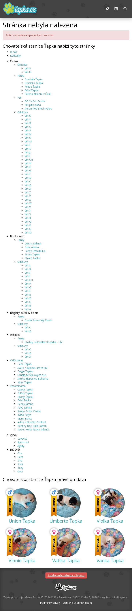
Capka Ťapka (25, 389)
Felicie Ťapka (32, 86)
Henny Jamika (25, 404)
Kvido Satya (24, 415)
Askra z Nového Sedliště (31, 422)
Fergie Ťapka (25, 371)
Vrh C (28, 181)
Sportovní (23, 442)
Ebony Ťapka (25, 397)
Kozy (20, 468)
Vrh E (28, 166)
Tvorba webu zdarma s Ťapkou (66, 575)
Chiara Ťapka (32, 258)
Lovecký (22, 438)
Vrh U (28, 72)
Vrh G (28, 170)
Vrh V (28, 68)
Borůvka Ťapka (34, 79)
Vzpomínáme (18, 386)
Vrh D (28, 177)
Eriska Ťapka (32, 254)
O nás (13, 52)
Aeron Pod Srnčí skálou (38, 108)
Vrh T (28, 119)
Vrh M (28, 141)
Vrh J (27, 152)
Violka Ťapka (110, 521)
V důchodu (16, 360)
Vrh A (28, 188)
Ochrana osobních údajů (77, 602)
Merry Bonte (24, 418)
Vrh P (28, 130)
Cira (19, 453)
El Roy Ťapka (25, 393)
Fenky (20, 75)
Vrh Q (28, 127)
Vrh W (28, 203)
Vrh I (27, 156)
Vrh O (28, 137)
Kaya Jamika (24, 407)
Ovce (20, 471)
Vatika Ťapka (66, 560)
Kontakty (15, 55)
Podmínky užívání (50, 602)
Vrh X (28, 199)
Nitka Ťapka (24, 382)
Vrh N (28, 134)
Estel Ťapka (24, 400)
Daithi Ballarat (33, 243)
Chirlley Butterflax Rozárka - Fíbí (43, 342)
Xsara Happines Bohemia (32, 367)
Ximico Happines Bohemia (32, 378)
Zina (19, 460)
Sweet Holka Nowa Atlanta (33, 429)
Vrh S (28, 116)
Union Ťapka (22, 521)
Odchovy (22, 112)
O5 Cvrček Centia (35, 101)
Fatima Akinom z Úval (37, 94)
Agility (20, 446)
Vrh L (28, 145)
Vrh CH (29, 159)
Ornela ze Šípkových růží (31, 375)
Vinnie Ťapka (22, 560)
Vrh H (28, 163)
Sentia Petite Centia (29, 411)
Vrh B (28, 185)
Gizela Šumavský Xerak (38, 320)
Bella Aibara (32, 247)
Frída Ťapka (31, 90)
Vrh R (28, 123)
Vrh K (28, 148)
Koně (20, 464)
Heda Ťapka (24, 364)
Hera (20, 457)
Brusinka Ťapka (34, 83)
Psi (19, 97)
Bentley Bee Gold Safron (32, 426)
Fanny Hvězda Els (35, 250)
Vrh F (28, 174)
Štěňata (22, 64)
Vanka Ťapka (110, 560)
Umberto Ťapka (66, 521)
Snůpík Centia (33, 105)
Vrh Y (28, 196)
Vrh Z (28, 192)
